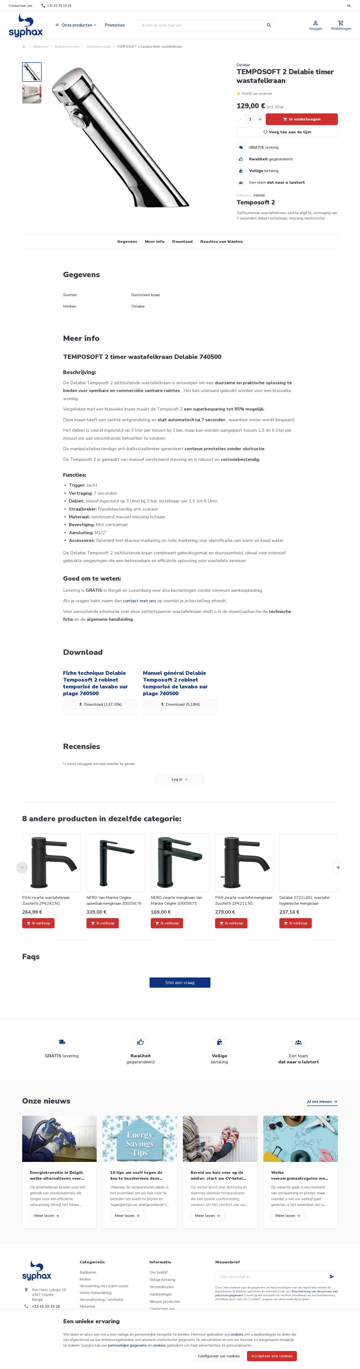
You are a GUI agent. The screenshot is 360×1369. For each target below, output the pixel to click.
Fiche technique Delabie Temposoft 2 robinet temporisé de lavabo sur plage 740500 (95, 683)
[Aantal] (250, 119)
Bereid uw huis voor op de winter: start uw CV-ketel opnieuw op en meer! (217, 1175)
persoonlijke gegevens (127, 1345)
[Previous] (22, 868)
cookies (236, 1334)
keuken (85, 1279)
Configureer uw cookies (219, 1356)
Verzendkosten (162, 1287)
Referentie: (244, 195)
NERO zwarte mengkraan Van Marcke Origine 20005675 (176, 900)
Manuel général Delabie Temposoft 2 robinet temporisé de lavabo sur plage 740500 (175, 683)
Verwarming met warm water (104, 1286)
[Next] (338, 868)
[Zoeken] (269, 25)
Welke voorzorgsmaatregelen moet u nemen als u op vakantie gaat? (300, 1175)
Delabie (243, 65)
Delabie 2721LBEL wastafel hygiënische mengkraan (304, 900)
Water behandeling (96, 1292)
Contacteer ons (162, 1308)
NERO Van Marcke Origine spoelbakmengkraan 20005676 (114, 900)
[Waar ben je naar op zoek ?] (206, 25)
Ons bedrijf (158, 1272)
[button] (76, 25)
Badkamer (40, 47)
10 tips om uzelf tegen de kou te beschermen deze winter (136, 1175)
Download (182, 241)
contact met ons (139, 601)
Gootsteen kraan (98, 47)
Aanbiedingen (161, 1294)
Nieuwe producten (165, 1301)
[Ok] (332, 1277)
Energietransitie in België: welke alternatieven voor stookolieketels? (57, 1175)
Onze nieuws (46, 1101)
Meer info (154, 241)
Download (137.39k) (100, 704)
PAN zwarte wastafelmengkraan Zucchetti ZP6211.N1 (243, 900)
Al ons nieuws (319, 1101)
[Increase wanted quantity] (260, 119)
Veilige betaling (162, 1279)
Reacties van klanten (221, 241)
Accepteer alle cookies (272, 1356)
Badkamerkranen (67, 47)
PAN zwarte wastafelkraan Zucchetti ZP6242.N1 (46, 900)
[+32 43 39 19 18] (56, 6)
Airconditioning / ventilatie (101, 1299)
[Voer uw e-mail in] (276, 1277)
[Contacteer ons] (20, 6)
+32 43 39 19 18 (46, 1306)
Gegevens (127, 241)
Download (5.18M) (180, 704)
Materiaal (87, 1306)
